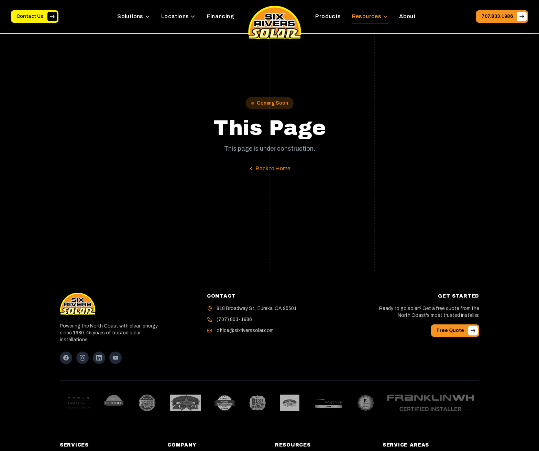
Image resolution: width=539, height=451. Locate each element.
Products (328, 16)
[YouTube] (115, 358)
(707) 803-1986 (234, 319)
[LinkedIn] (99, 358)
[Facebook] (66, 358)
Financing (220, 16)
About (407, 16)
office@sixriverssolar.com (245, 330)
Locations (178, 16)
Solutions (133, 16)
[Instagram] (82, 358)
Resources (370, 16)
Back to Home (269, 168)
